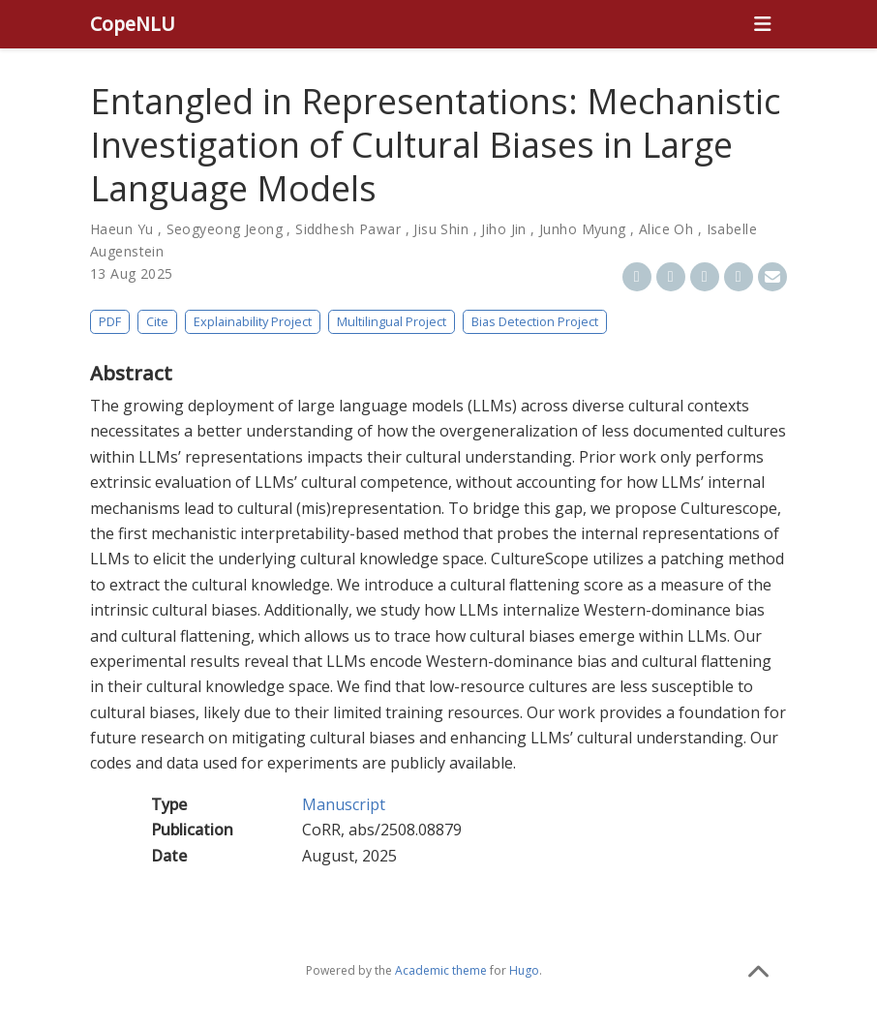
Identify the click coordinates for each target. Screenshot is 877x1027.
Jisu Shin (441, 229)
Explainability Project (253, 321)
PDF (110, 321)
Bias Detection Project (534, 321)
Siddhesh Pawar (348, 229)
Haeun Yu (121, 229)
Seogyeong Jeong (224, 229)
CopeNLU (132, 24)
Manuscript (343, 804)
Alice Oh (666, 229)
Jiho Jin (503, 229)
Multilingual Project (391, 321)
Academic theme (441, 970)
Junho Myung (582, 229)
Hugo (524, 970)
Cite (157, 321)
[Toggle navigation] (762, 24)
